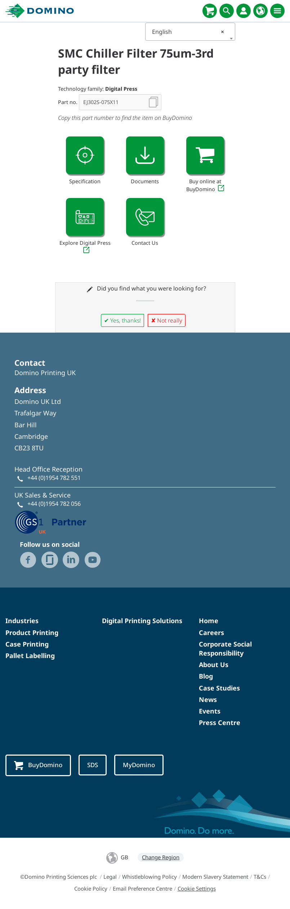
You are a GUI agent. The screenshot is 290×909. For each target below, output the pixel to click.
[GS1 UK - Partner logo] (50, 521)
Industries (22, 620)
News (208, 699)
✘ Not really (166, 320)
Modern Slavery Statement (215, 876)
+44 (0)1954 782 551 (54, 478)
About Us (213, 664)
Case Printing (27, 644)
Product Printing (31, 632)
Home (208, 620)
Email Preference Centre (142, 888)
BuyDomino (38, 765)
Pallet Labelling (30, 655)
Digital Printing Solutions (142, 620)
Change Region (160, 857)
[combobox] (190, 32)
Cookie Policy (90, 888)
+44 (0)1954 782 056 (54, 504)
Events (209, 711)
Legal (110, 876)
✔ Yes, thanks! (122, 320)
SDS (92, 765)
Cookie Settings (197, 888)
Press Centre (219, 722)
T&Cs (260, 876)
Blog (206, 676)
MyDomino (139, 765)
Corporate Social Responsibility (225, 648)
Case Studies (219, 688)
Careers (211, 632)
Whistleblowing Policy (149, 876)
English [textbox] (188, 32)
